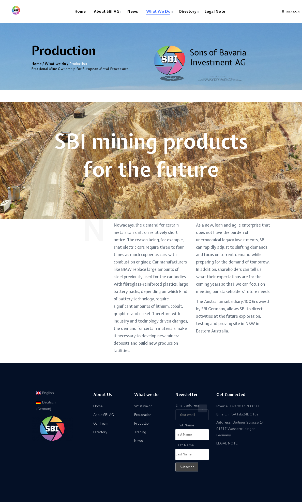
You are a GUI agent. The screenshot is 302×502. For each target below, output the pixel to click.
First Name (184, 425)
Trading (140, 432)
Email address (187, 405)
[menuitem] (45, 393)
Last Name (184, 445)
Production (142, 423)
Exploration (143, 415)
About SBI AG (106, 11)
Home (80, 11)
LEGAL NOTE (227, 443)
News (132, 11)
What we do (158, 11)
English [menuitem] (48, 393)
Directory (188, 11)
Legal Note (215, 11)
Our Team (100, 423)
